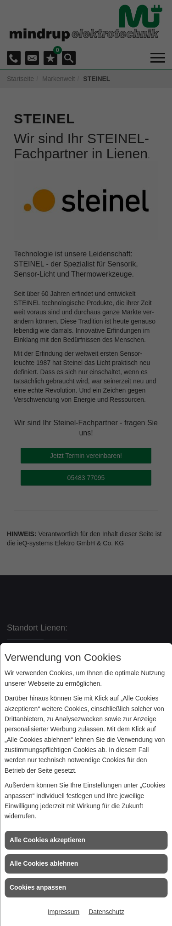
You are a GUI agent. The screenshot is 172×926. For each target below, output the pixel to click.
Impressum (63, 911)
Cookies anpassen (38, 887)
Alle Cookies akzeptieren (47, 840)
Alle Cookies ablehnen (44, 863)
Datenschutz (106, 911)
